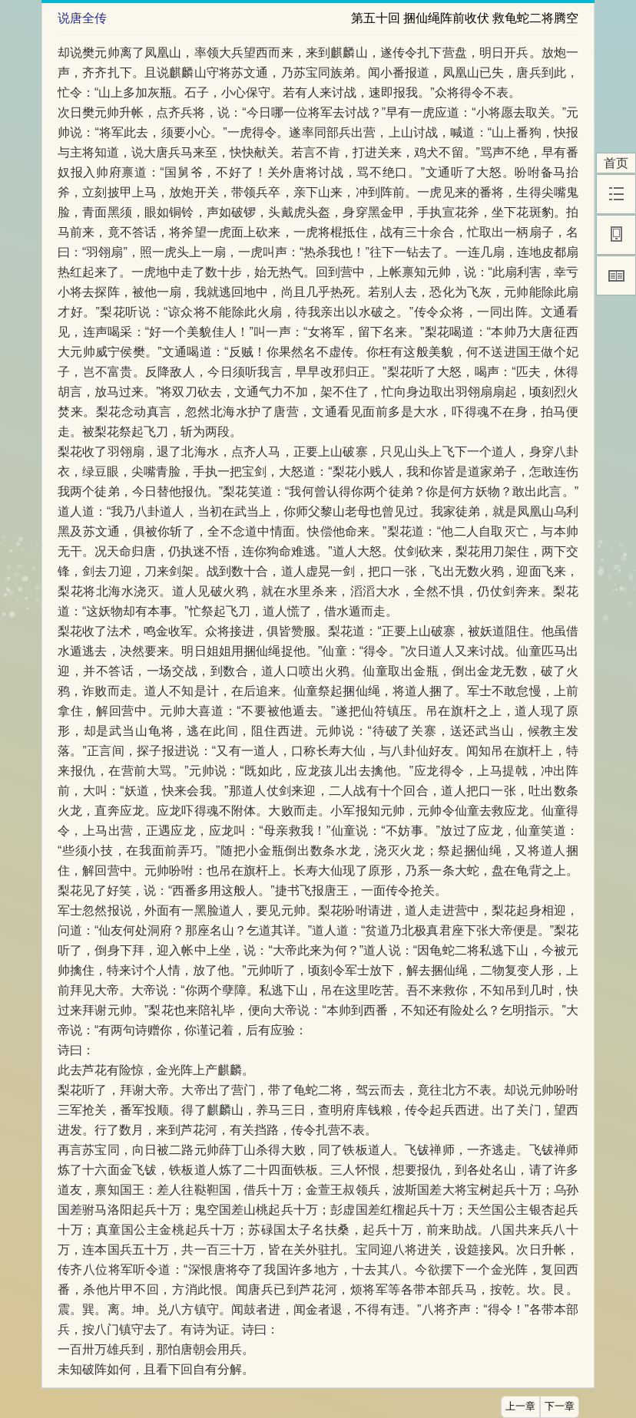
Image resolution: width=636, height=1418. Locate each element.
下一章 (560, 1406)
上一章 (520, 1406)
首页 (616, 163)
